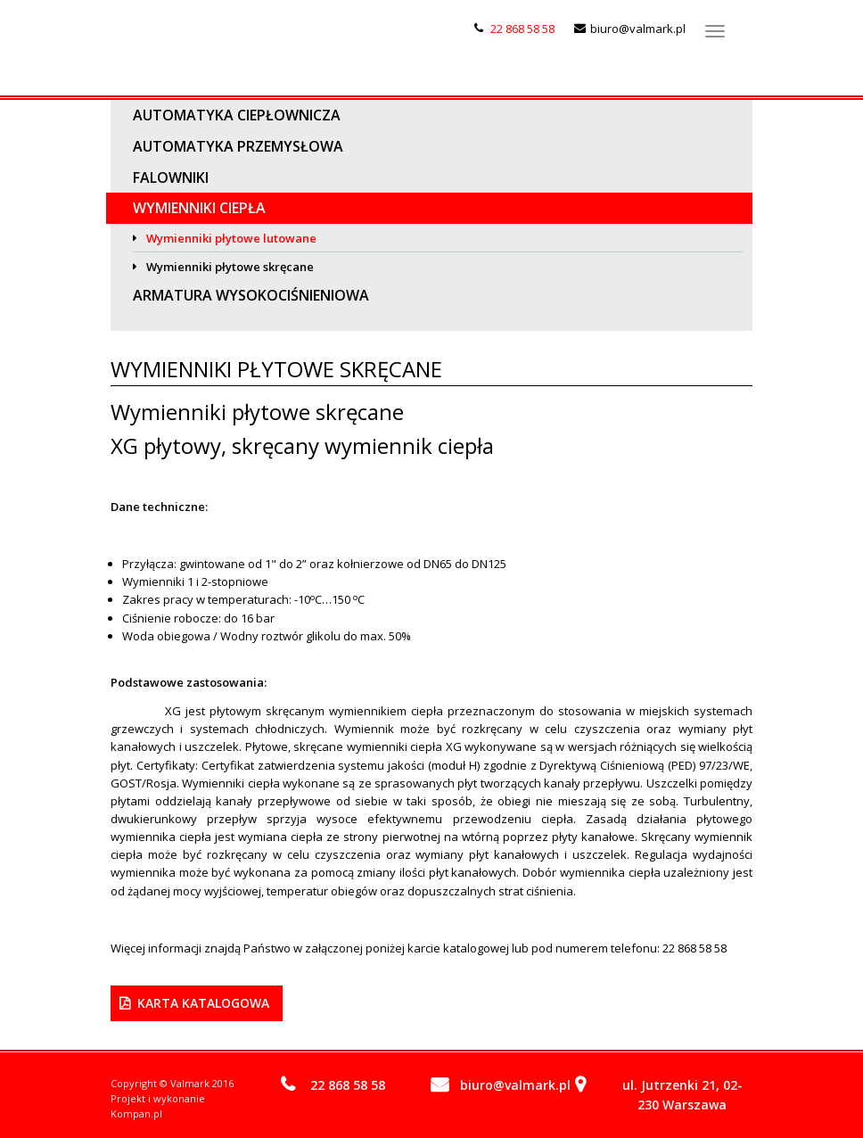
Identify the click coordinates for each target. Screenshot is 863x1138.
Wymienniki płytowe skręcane (230, 267)
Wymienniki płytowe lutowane (231, 238)
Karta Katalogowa (203, 1002)
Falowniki (171, 177)
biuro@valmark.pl (638, 29)
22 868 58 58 (522, 29)
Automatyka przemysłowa (238, 146)
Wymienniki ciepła (199, 208)
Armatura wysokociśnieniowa (251, 295)
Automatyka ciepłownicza (237, 115)
